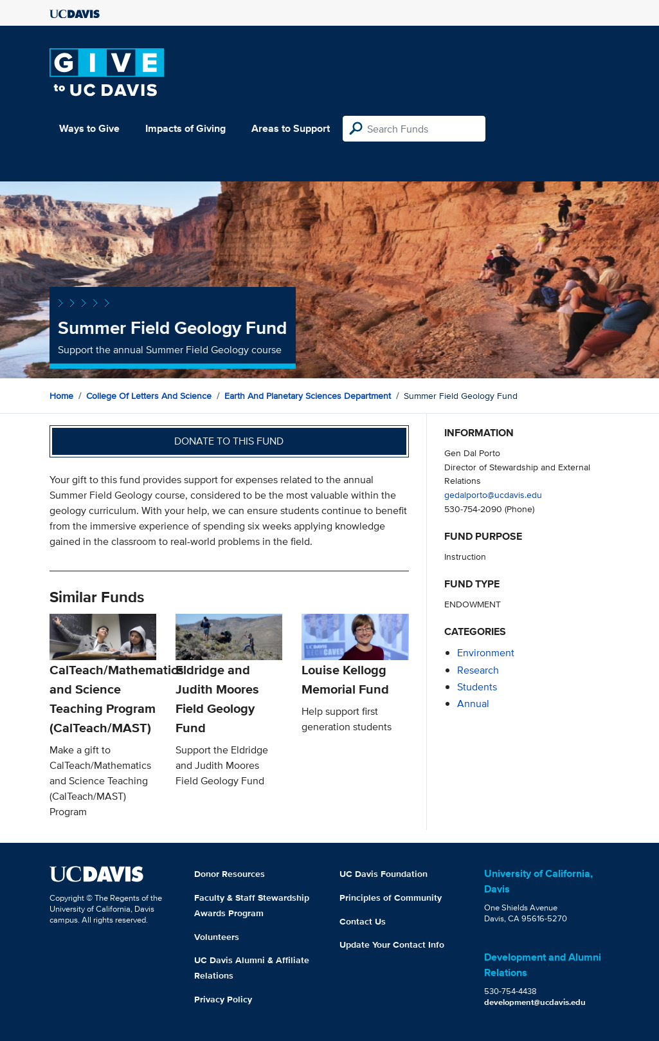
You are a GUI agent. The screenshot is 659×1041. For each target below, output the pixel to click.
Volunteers (216, 936)
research (478, 670)
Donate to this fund (229, 441)
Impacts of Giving (185, 128)
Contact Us (362, 921)
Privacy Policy (223, 999)
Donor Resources (229, 873)
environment (485, 652)
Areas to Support (290, 128)
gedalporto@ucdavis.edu (493, 494)
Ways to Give (89, 128)
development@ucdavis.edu (535, 1002)
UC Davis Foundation (383, 873)
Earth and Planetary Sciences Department (307, 395)
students (477, 686)
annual (473, 703)
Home (61, 395)
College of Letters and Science (149, 395)
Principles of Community (390, 897)
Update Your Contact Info (391, 944)
